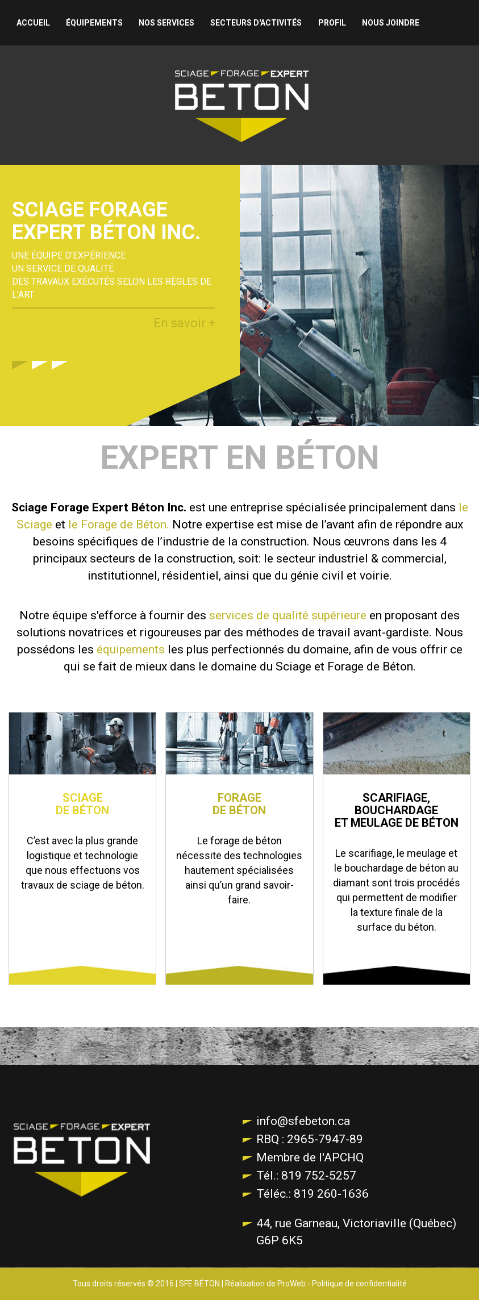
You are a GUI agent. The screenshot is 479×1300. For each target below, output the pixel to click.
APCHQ (344, 1157)
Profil (332, 22)
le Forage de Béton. (118, 524)
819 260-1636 (330, 1194)
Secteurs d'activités (256, 22)
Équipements (94, 22)
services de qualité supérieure (287, 615)
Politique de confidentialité (359, 1283)
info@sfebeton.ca (303, 1121)
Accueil (33, 22)
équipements (131, 649)
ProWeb (291, 1283)
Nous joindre (390, 22)
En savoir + (184, 323)
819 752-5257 (317, 1175)
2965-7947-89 (323, 1139)
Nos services (166, 22)
